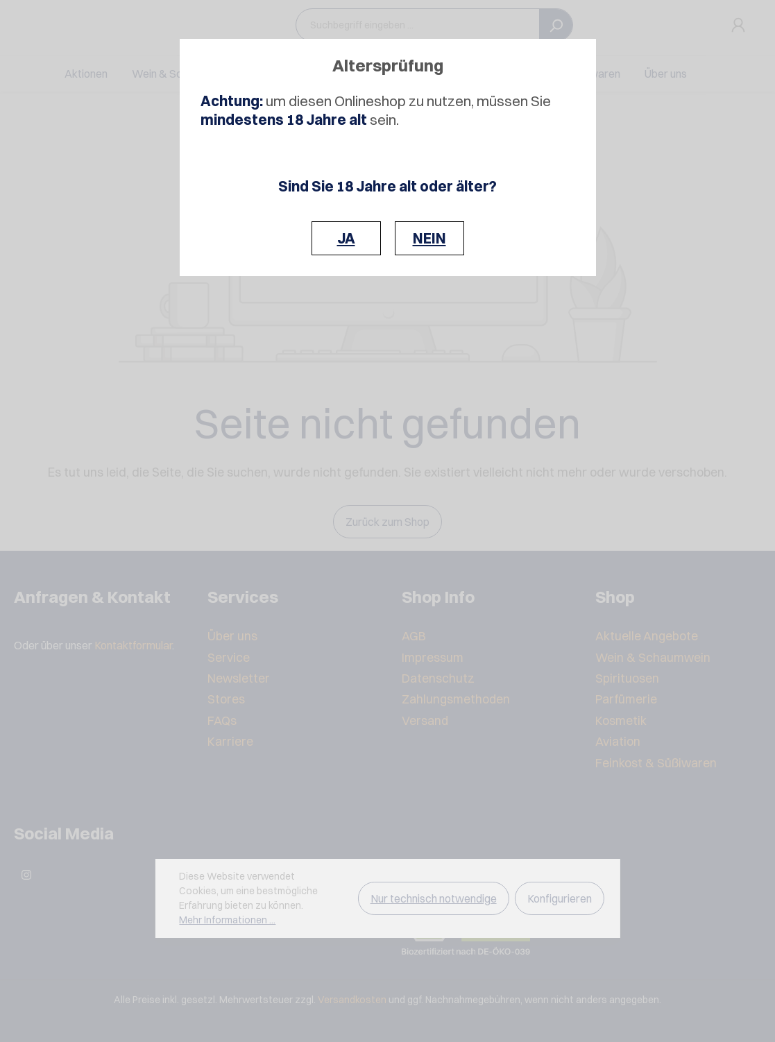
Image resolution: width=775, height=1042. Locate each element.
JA (346, 238)
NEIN (429, 238)
